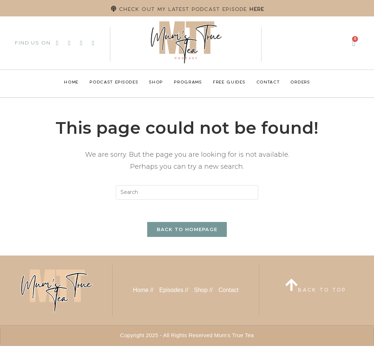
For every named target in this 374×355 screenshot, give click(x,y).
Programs (188, 82)
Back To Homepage (187, 229)
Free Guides (229, 82)
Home (71, 82)
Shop (156, 82)
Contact (268, 82)
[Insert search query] (187, 192)
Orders (300, 82)
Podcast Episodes (113, 82)
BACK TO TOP (322, 290)
